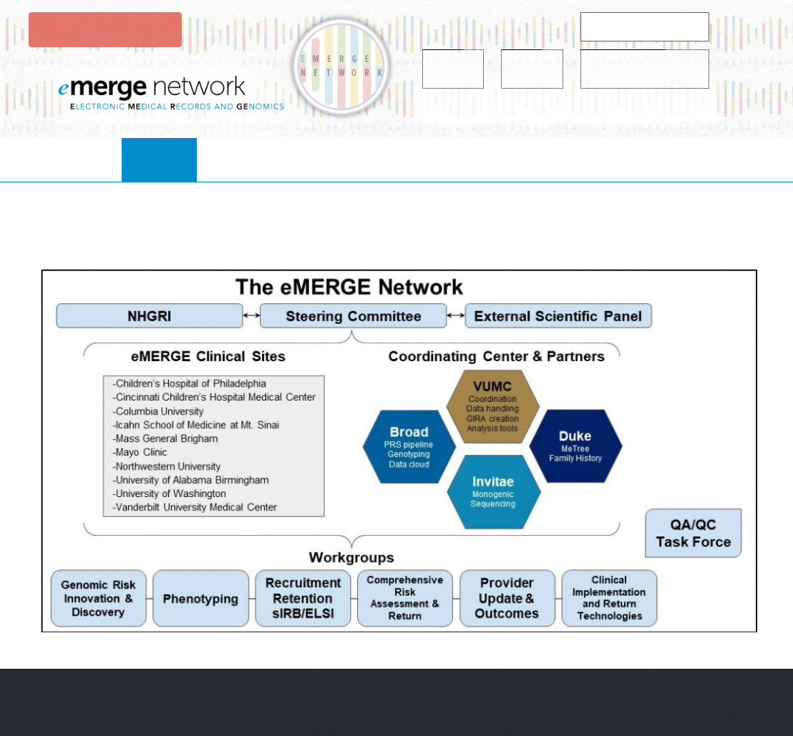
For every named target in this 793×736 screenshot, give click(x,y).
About (174, 159)
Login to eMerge (104, 29)
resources (468, 159)
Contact (679, 159)
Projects (372, 159)
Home (103, 159)
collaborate (269, 159)
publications (576, 159)
